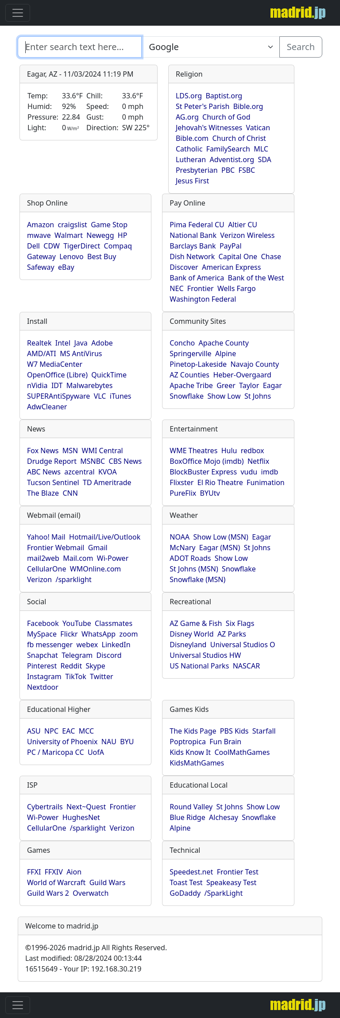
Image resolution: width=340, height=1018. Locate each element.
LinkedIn (116, 644)
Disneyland (188, 644)
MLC (261, 149)
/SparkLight (224, 893)
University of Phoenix (62, 741)
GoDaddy (185, 893)
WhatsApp (98, 634)
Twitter (101, 676)
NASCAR (246, 666)
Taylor (249, 385)
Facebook (43, 623)
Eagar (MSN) (219, 547)
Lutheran (191, 159)
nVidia (37, 385)
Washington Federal (203, 299)
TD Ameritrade (107, 482)
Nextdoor (42, 687)
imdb (269, 472)
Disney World (191, 634)
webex (87, 644)
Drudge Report (52, 461)
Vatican (258, 127)
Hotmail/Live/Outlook (104, 537)
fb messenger (50, 644)
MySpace (42, 634)
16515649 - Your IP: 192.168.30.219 (83, 969)
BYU (127, 741)
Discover (184, 267)
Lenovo (71, 256)
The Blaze (43, 493)
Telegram (77, 655)
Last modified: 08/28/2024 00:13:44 (83, 958)
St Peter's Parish (202, 106)
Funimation (266, 482)
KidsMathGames (197, 763)
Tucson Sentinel (53, 482)
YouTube (76, 623)
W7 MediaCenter (54, 364)
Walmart (68, 235)
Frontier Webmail (55, 547)
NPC (51, 731)
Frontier (200, 288)
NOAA (179, 537)
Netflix (258, 461)
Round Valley (191, 807)
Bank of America (197, 278)
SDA (264, 159)
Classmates (113, 623)
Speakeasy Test (231, 882)
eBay (66, 267)
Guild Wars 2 (48, 893)
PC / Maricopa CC (55, 752)
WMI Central (102, 450)
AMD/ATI (41, 353)
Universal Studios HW (205, 655)
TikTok (75, 676)
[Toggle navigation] (17, 13)
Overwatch (90, 893)
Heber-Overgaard (242, 375)
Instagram (44, 676)
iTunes (120, 396)
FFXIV (54, 872)
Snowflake (187, 396)
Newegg (100, 235)
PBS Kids (234, 731)
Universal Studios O (242, 644)
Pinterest (42, 666)
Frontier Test (238, 872)
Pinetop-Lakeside (198, 364)
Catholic (189, 149)
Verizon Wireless (247, 235)
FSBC (247, 170)
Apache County (224, 343)
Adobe (102, 343)
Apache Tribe (191, 385)
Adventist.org (231, 159)
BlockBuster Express (203, 472)
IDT (57, 385)
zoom (129, 634)
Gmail (98, 547)
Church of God (226, 117)
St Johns (257, 396)
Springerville (190, 353)
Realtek (39, 343)
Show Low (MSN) (220, 537)
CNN (69, 493)
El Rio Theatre (220, 482)
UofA (96, 752)
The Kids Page (193, 731)
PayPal (231, 246)
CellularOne (46, 569)
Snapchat (42, 655)
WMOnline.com (95, 569)
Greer (226, 385)
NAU (108, 741)
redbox (252, 450)
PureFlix (183, 493)
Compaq (118, 246)
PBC (228, 170)
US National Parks (199, 666)
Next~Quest (86, 807)
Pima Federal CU (197, 224)
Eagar (272, 385)
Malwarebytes (89, 385)
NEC (176, 288)
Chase (271, 256)
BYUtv (210, 493)
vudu (248, 472)
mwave (39, 235)
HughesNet (81, 817)
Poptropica (188, 741)
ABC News (44, 472)
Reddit (71, 666)
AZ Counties (189, 375)
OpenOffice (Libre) (57, 375)
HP (123, 235)
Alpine (225, 353)
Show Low (223, 396)
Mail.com (78, 558)
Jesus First (192, 181)
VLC (100, 396)
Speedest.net (191, 872)
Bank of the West (256, 278)
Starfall (264, 731)
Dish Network (192, 256)
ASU (34, 731)
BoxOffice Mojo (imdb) (206, 461)
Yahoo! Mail (46, 537)
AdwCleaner (47, 407)
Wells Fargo (236, 288)
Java (80, 343)
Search (301, 47)
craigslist (72, 224)
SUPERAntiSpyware (58, 396)
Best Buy (101, 256)
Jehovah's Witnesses (209, 127)
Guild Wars (107, 882)
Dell (33, 246)
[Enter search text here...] (210, 47)
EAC (68, 731)
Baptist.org (223, 96)
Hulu (229, 450)
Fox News (42, 450)
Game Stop (109, 224)
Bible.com (192, 138)
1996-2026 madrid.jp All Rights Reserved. (96, 947)
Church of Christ (239, 138)
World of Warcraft (56, 882)
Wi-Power (112, 558)
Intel (62, 343)
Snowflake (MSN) (197, 579)
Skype (95, 666)
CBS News (125, 461)
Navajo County (254, 364)
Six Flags (240, 623)
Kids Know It (190, 752)
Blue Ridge (187, 817)
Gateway (41, 256)
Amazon (40, 224)
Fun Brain (225, 741)
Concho (182, 343)
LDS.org (189, 96)
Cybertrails (45, 807)
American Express (231, 267)
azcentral (79, 472)
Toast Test (186, 882)
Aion (73, 872)
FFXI (34, 872)
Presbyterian (197, 170)
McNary (182, 547)
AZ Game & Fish (196, 623)
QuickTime (109, 375)
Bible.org (248, 106)
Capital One (238, 256)
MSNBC (92, 461)
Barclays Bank (193, 246)
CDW (51, 246)
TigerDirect (81, 246)
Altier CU (242, 224)
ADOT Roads (190, 558)
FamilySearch (228, 149)
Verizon (39, 579)
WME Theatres (193, 450)
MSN (70, 450)
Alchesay (223, 817)
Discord (109, 655)
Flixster (181, 482)
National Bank (193, 235)
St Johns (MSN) (194, 569)
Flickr (68, 634)
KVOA (107, 472)
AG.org (187, 117)
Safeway (40, 267)
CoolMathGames (242, 752)
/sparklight (73, 579)
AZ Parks (231, 634)
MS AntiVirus (81, 353)
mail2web (43, 558)
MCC (86, 731)
